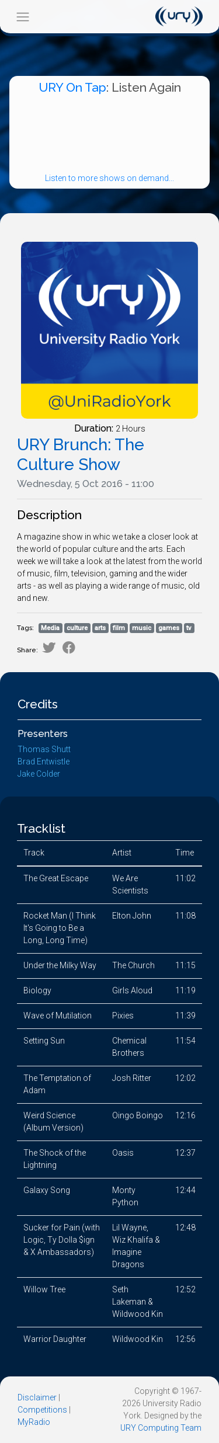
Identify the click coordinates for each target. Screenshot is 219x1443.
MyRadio (34, 1422)
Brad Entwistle (43, 761)
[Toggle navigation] (22, 16)
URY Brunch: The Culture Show (80, 454)
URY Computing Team (160, 1427)
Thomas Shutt (44, 749)
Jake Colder (39, 773)
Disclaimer (37, 1397)
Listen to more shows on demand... (109, 178)
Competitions (42, 1409)
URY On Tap (72, 87)
